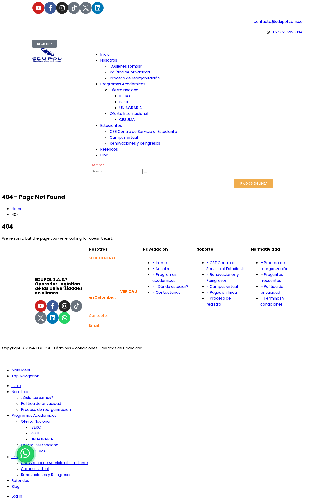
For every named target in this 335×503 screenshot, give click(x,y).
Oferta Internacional (129, 113)
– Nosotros (162, 268)
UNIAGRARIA (130, 107)
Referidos (109, 149)
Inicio (105, 54)
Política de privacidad (130, 72)
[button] (98, 165)
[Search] (145, 172)
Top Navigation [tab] (25, 376)
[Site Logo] (61, 61)
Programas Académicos (122, 84)
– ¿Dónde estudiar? (170, 286)
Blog (104, 155)
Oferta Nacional (124, 90)
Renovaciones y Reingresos (135, 143)
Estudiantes (111, 125)
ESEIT (124, 102)
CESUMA (127, 119)
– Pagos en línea (221, 292)
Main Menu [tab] (21, 370)
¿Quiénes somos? (126, 66)
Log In (16, 496)
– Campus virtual (222, 286)
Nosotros (108, 60)
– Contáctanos (166, 292)
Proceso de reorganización (135, 78)
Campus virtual (124, 137)
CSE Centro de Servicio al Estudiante (143, 131)
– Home (159, 262)
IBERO (124, 96)
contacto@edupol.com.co (113, 331)
